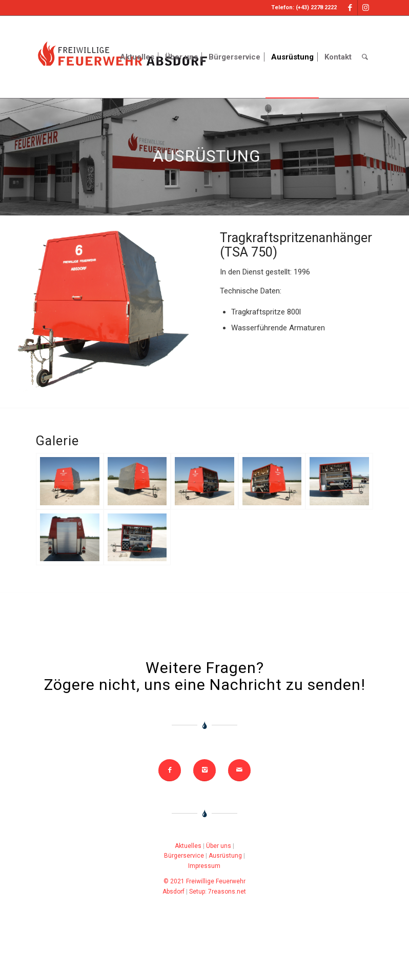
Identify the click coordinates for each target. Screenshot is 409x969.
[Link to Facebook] (349, 7)
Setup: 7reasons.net (217, 891)
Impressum (204, 865)
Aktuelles (188, 845)
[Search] (365, 57)
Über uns (218, 845)
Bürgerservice (184, 855)
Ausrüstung (225, 855)
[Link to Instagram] (365, 7)
